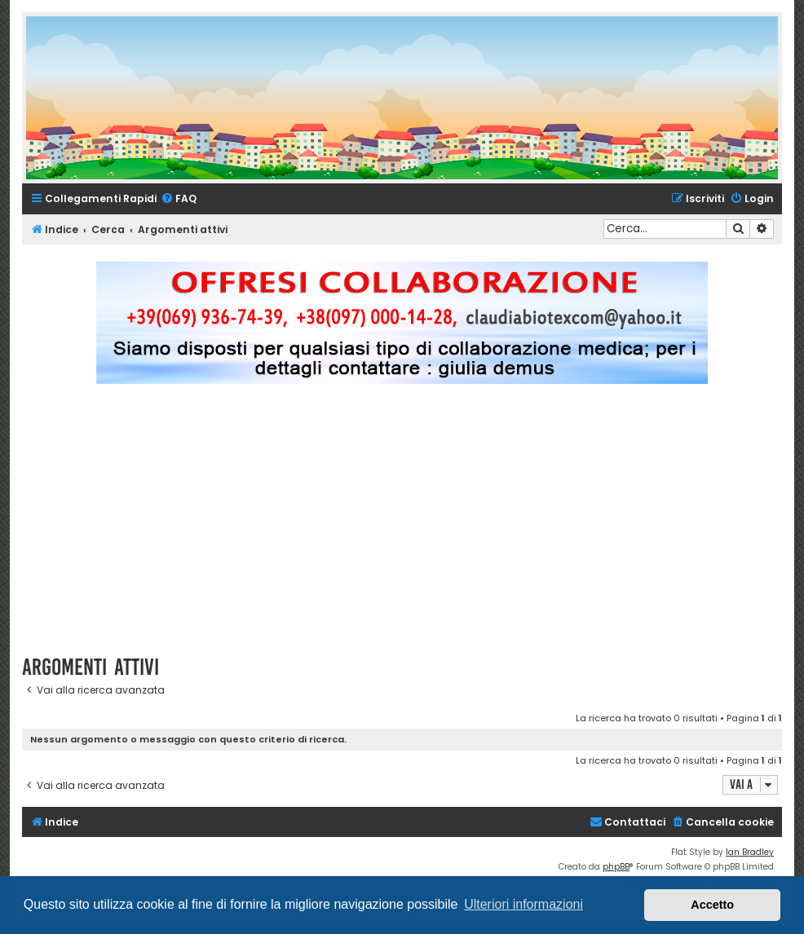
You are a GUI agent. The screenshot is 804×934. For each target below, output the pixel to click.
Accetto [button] (712, 904)
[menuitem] (179, 199)
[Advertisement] (413, 526)
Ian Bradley (750, 852)
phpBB (616, 867)
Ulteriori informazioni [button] (523, 904)
